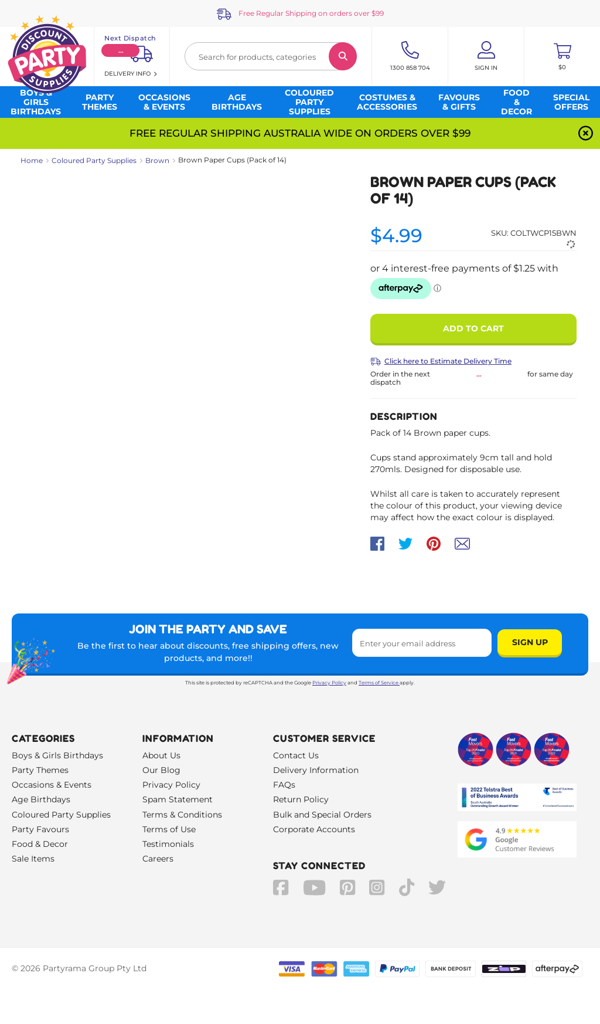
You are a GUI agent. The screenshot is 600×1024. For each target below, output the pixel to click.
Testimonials (168, 844)
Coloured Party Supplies (94, 160)
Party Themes (40, 770)
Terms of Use (169, 829)
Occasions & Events (51, 784)
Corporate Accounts (314, 829)
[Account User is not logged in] (486, 56)
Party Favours (40, 829)
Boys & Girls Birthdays (57, 755)
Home (32, 160)
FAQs (284, 784)
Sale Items (33, 858)
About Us (161, 755)
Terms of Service (379, 683)
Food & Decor (40, 844)
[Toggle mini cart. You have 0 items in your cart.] (562, 56)
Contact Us (296, 755)
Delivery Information (316, 770)
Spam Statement (177, 799)
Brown (157, 160)
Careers (157, 858)
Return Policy (301, 799)
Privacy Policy (329, 683)
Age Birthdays (41, 799)
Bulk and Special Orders (322, 814)
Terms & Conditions (182, 814)
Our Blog (161, 770)
